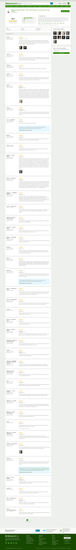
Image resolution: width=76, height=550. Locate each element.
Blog (39, 537)
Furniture (44, 6)
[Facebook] (11, 543)
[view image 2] (59, 33)
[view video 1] (55, 33)
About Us (53, 537)
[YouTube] (8, 543)
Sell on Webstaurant (55, 543)
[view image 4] (68, 33)
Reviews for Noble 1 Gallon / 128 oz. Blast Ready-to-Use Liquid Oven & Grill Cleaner (30, 10)
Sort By (7, 28)
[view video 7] (63, 37)
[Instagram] (6, 543)
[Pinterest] (16, 543)
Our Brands (54, 538)
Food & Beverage (29, 6)
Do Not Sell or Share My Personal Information (64, 548)
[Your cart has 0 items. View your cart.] (69, 3)
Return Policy (54, 544)
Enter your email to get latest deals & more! (10, 531)
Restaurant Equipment (10, 6)
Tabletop (34, 6)
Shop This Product (65, 11)
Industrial (61, 6)
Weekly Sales (41, 539)
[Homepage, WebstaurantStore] (13, 3)
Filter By (22, 28)
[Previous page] (25, 520)
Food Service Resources (42, 542)
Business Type (67, 6)
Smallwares (22, 6)
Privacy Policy (43, 548)
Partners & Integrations (29, 543)
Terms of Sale (38, 548)
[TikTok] (13, 543)
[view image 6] (59, 37)
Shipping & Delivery (67, 543)
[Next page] (31, 520)
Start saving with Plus (49, 531)
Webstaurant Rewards (29, 538)
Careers (53, 539)
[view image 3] (63, 33)
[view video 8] (68, 37)
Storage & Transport (51, 6)
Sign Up (37, 530)
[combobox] (36, 3)
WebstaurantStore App (29, 539)
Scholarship (54, 542)
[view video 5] (55, 37)
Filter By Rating (38, 28)
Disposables (40, 6)
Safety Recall (41, 544)
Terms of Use (48, 548)
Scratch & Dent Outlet (42, 538)
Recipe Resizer (28, 542)
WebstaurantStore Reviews (43, 543)
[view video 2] (25, 47)
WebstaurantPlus (28, 537)
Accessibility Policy (53, 548)
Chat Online (66, 541)
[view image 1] (20, 47)
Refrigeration (17, 6)
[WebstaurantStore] (13, 536)
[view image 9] (55, 42)
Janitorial (57, 6)
